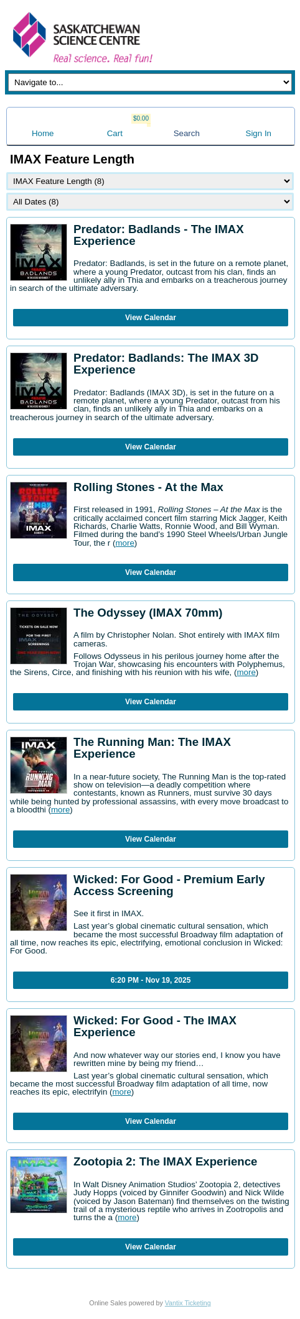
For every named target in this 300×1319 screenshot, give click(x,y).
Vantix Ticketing (188, 1303)
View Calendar (150, 317)
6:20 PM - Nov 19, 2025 (151, 980)
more (124, 543)
